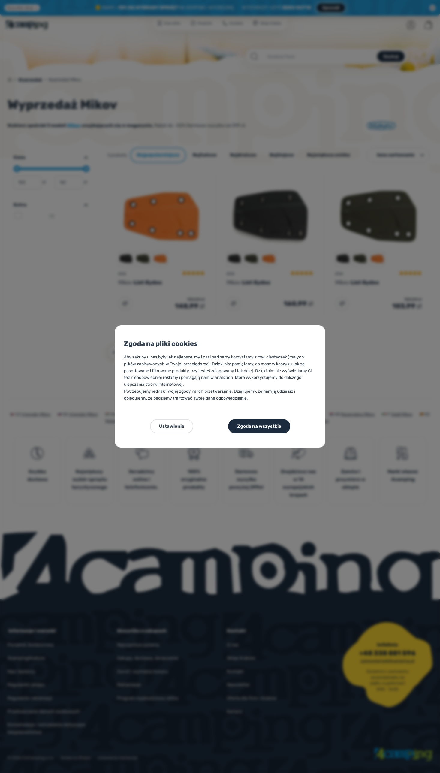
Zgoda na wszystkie (259, 426)
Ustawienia (171, 426)
